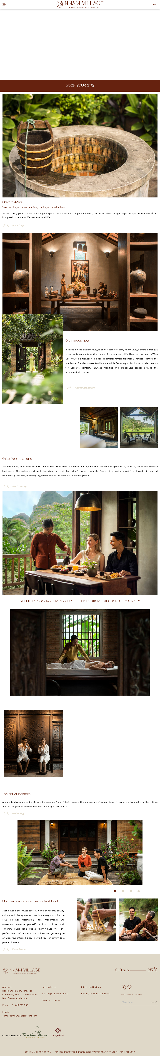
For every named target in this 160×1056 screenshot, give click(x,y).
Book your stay (80, 85)
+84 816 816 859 (19, 1005)
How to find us (49, 987)
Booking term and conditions (95, 994)
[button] (115, 891)
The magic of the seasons (55, 994)
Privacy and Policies (91, 987)
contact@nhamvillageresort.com (19, 1015)
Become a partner (51, 1000)
